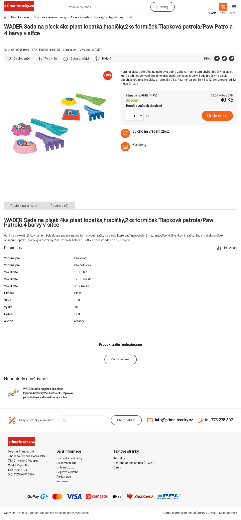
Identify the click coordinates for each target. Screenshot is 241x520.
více (135, 84)
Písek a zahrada (80, 17)
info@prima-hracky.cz (174, 420)
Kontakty (119, 458)
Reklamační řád (66, 463)
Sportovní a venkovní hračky (50, 17)
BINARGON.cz (207, 513)
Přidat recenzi (120, 359)
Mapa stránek (228, 513)
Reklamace (64, 476)
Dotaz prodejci (80, 58)
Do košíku (217, 115)
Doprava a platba (67, 472)
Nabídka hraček (20, 17)
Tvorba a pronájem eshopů (179, 513)
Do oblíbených (22, 58)
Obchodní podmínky (69, 458)
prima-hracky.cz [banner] (21, 6)
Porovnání (51, 58)
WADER (97, 50)
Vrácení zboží (65, 467)
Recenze (62, 481)
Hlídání (106, 58)
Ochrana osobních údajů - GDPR (134, 463)
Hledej (164, 7)
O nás (117, 467)
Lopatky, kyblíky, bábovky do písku (114, 17)
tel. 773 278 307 (219, 420)
